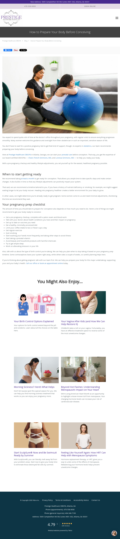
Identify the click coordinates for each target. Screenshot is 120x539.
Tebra (70, 530)
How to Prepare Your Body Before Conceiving (45, 41)
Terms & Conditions (63, 500)
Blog (25, 41)
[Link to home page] (11, 18)
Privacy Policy (47, 500)
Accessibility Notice (81, 500)
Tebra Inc (36, 500)
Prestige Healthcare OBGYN (11, 41)
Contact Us (96, 500)
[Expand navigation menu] (117, 18)
